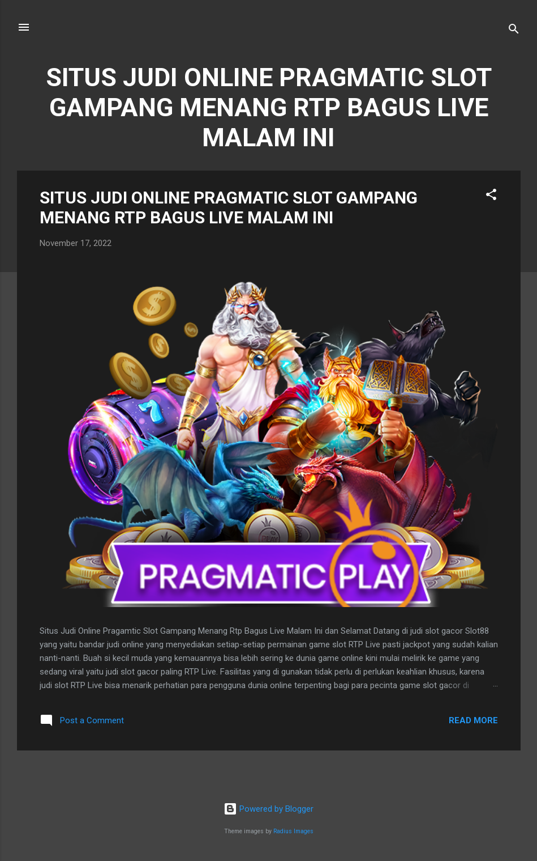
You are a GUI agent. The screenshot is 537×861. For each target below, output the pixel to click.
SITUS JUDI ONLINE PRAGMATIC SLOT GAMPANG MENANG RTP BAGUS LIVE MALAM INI (229, 207)
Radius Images (293, 831)
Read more (473, 720)
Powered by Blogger (268, 809)
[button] (491, 196)
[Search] (514, 31)
